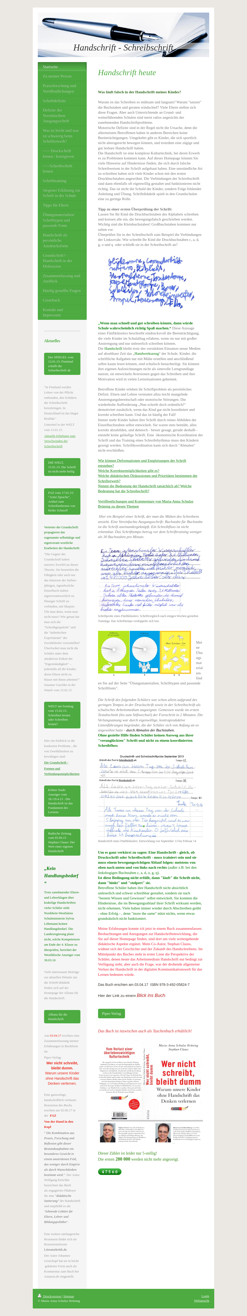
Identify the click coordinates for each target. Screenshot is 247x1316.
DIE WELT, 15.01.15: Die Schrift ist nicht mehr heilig (62, 467)
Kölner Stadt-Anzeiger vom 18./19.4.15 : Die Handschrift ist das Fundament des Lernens (60, 801)
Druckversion (50, 1296)
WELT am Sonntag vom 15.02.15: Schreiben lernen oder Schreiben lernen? (60, 715)
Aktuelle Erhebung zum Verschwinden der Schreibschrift (59, 441)
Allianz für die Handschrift (57, 1017)
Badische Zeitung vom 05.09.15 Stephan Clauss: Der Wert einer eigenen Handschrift (61, 842)
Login (205, 1296)
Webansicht (201, 1300)
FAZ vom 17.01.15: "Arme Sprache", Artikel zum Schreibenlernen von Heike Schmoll (61, 501)
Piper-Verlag (111, 1014)
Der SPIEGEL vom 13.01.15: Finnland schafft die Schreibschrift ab (61, 363)
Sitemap (68, 1296)
